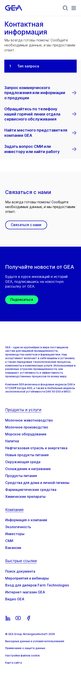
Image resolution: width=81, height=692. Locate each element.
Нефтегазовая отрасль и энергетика (36, 448)
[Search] (65, 8)
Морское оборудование (25, 434)
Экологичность (18, 527)
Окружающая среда (22, 462)
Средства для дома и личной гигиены (37, 482)
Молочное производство (26, 427)
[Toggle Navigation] (73, 8)
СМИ (9, 541)
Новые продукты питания (27, 455)
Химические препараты (25, 496)
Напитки (12, 441)
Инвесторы (14, 534)
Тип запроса (28, 66)
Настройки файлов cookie (22, 655)
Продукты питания (21, 476)
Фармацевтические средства (30, 489)
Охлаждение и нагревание (28, 469)
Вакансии (13, 547)
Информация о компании (26, 520)
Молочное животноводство (29, 420)
